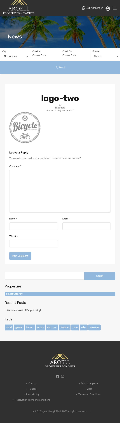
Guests (95, 51)
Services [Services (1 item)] (64, 327)
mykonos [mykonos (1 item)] (52, 327)
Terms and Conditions (89, 394)
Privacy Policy (32, 394)
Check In (36, 51)
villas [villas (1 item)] (83, 327)
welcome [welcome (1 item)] (94, 327)
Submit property (89, 383)
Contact (32, 383)
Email (65, 218)
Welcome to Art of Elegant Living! (24, 310)
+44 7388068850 (94, 8)
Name (13, 218)
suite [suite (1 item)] (75, 327)
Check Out (67, 51)
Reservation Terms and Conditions (32, 400)
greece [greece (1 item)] (19, 327)
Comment (15, 166)
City (4, 51)
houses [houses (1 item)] (30, 327)
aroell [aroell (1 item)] (9, 327)
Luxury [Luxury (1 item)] (40, 327)
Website (13, 236)
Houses (32, 389)
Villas (89, 389)
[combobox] (15, 57)
